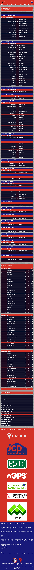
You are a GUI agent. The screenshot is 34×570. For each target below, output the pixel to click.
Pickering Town (22, 45)
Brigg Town (21, 163)
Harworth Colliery (12, 28)
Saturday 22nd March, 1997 (7, 246)
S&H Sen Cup (31, 532)
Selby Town (13, 78)
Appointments (8, 547)
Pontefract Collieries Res (12, 384)
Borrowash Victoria (23, 21)
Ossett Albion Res (10, 353)
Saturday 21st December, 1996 (8, 201)
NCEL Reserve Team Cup (6, 419)
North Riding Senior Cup (6, 405)
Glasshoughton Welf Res (12, 373)
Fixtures (4, 527)
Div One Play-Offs (30, 531)
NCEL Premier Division (6, 268)
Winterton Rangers (11, 341)
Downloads (23, 549)
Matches (16, 4)
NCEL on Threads (22, 553)
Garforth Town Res (10, 375)
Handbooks (19, 549)
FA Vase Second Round (6, 142)
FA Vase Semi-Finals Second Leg (8, 248)
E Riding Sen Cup (13, 532)
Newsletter (31, 549)
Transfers (2, 528)
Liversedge (14, 34)
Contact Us (13, 549)
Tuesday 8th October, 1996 (7, 87)
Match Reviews (28, 527)
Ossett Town (21, 65)
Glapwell (14, 26)
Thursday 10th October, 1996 (7, 94)
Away (5, 536)
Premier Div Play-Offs (21, 531)
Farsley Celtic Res (10, 355)
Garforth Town (13, 56)
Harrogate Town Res (11, 366)
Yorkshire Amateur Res (11, 382)
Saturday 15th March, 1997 (7, 240)
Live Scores (7, 4)
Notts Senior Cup (5, 407)
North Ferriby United (12, 122)
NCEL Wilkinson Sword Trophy (7, 417)
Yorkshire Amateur (23, 67)
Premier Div (16, 531)
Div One (26, 531)
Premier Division (11, 527)
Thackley (21, 76)
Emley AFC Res (10, 360)
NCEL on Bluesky (28, 553)
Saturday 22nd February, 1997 (8, 233)
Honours (27, 549)
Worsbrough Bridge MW (12, 337)
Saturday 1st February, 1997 (7, 227)
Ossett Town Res (10, 362)
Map (11, 544)
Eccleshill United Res (11, 377)
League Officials (3, 549)
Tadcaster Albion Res (11, 386)
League (7, 527)
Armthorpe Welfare (12, 48)
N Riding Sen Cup (25, 532)
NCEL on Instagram (10, 553)
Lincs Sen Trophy (19, 532)
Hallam (20, 39)
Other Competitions (22, 527)
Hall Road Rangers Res (11, 368)
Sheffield (14, 80)
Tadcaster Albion (22, 19)
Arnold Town (21, 72)
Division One (16, 527)
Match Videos (11, 528)
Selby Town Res (10, 379)
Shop (1, 553)
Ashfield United (10, 310)
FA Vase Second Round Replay (7, 183)
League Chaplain (8, 549)
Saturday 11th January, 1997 (7, 207)
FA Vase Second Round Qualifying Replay (10, 89)
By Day (6, 531)
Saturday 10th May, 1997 (6, 255)
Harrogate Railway (23, 32)
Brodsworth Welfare (12, 21)
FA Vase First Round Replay (7, 135)
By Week (8, 531)
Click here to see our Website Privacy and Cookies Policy (17, 568)
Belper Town (21, 144)
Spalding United (22, 211)
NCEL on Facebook (16, 553)
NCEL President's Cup (6, 415)
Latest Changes (3, 547)
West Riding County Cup (6, 411)
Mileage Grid (14, 544)
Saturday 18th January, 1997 (7, 214)
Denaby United (13, 23)
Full (1, 536)
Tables (21, 4)
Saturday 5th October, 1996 (7, 41)
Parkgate (14, 37)
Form (8, 536)
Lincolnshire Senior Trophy (7, 403)
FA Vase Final (4, 257)
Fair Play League (7, 539)
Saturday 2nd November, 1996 (7, 100)
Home (2, 4)
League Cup (3, 532)
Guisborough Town (12, 244)
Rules (16, 549)
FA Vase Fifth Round (5, 229)
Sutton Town (13, 50)
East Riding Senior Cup (6, 401)
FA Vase (3, 398)
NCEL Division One (5, 315)
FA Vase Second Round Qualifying (8, 43)
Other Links (15, 555)
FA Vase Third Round (5, 190)
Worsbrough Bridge (12, 85)
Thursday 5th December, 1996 (7, 175)
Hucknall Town (22, 56)
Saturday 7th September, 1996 (8, 15)
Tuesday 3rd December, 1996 (7, 168)
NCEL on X (4, 553)
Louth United (13, 69)
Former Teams (19, 544)
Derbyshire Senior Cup (6, 399)
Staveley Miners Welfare (11, 39)
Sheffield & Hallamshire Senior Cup (8, 409)
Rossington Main (22, 80)
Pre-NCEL (2, 551)
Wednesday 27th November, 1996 (8, 159)
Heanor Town (13, 30)
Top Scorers (26, 4)
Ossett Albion (22, 48)
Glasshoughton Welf (23, 26)
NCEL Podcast (6, 528)
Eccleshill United (12, 54)
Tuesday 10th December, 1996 (7, 181)
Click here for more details (27, 388)
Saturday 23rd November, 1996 (8, 140)
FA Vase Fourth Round (6, 209)
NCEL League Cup (5, 413)
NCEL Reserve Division (6, 351)
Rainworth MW (22, 37)
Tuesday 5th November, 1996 (7, 133)
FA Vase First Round (5, 102)
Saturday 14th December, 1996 (8, 188)
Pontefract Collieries (23, 28)
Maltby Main (13, 72)
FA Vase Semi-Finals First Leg (7, 242)
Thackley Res (9, 364)
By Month (11, 531)
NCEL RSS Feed (7, 555)
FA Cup (2, 396)
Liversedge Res (10, 371)
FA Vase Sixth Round (5, 235)
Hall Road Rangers (23, 30)
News (12, 4)
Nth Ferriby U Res (10, 357)
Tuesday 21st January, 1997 (7, 220)
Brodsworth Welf (10, 346)
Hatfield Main (22, 120)
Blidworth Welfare (23, 52)
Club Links (11, 555)
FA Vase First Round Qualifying (7, 17)
